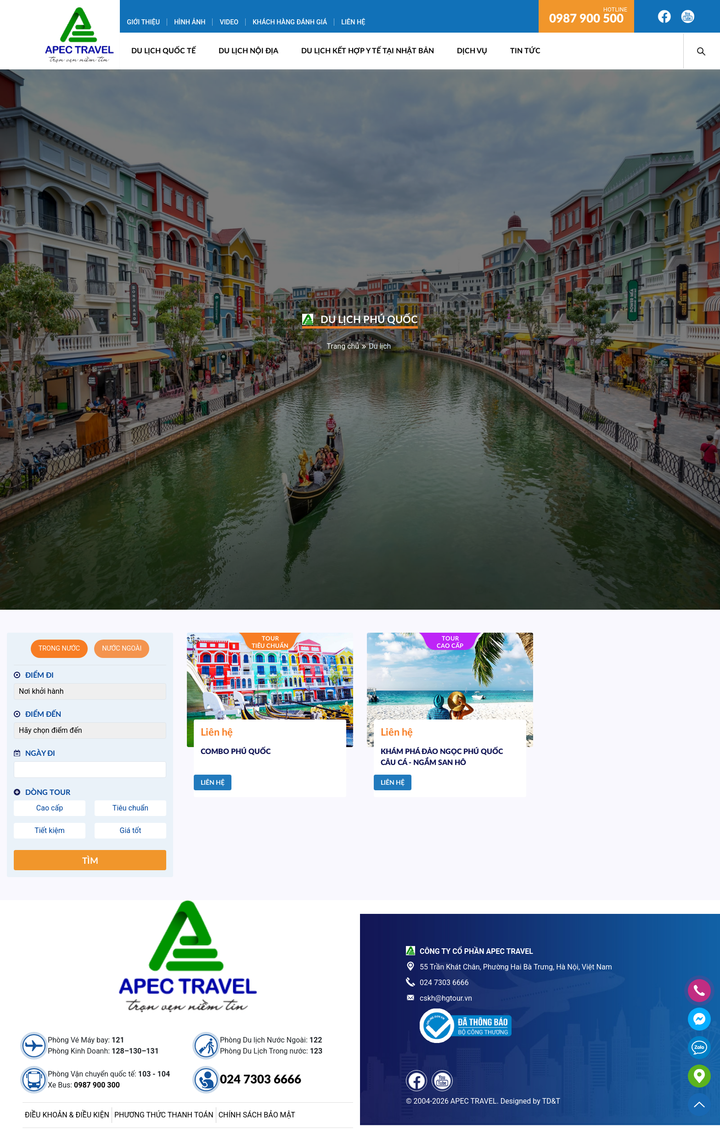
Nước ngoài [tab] (121, 648)
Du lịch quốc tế (163, 51)
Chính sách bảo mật (257, 1115)
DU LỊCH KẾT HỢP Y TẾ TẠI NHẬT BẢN (367, 51)
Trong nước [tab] (59, 648)
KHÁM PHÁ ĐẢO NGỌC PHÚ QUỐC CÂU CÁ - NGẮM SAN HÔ (442, 757)
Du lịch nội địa (248, 51)
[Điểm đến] (90, 730)
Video (228, 22)
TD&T (551, 1101)
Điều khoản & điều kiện (67, 1115)
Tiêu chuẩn (130, 808)
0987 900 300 (97, 1085)
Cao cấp (49, 808)
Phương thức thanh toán (164, 1115)
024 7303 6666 (260, 1080)
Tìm (90, 861)
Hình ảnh (189, 22)
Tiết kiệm (49, 830)
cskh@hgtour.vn (446, 998)
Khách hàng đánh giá (290, 22)
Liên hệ (353, 22)
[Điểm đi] (90, 691)
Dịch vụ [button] (472, 51)
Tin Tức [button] (525, 51)
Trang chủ (343, 346)
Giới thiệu (143, 22)
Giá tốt (130, 830)
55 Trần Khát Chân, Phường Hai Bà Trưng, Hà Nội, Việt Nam (516, 967)
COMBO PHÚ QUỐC (235, 751)
